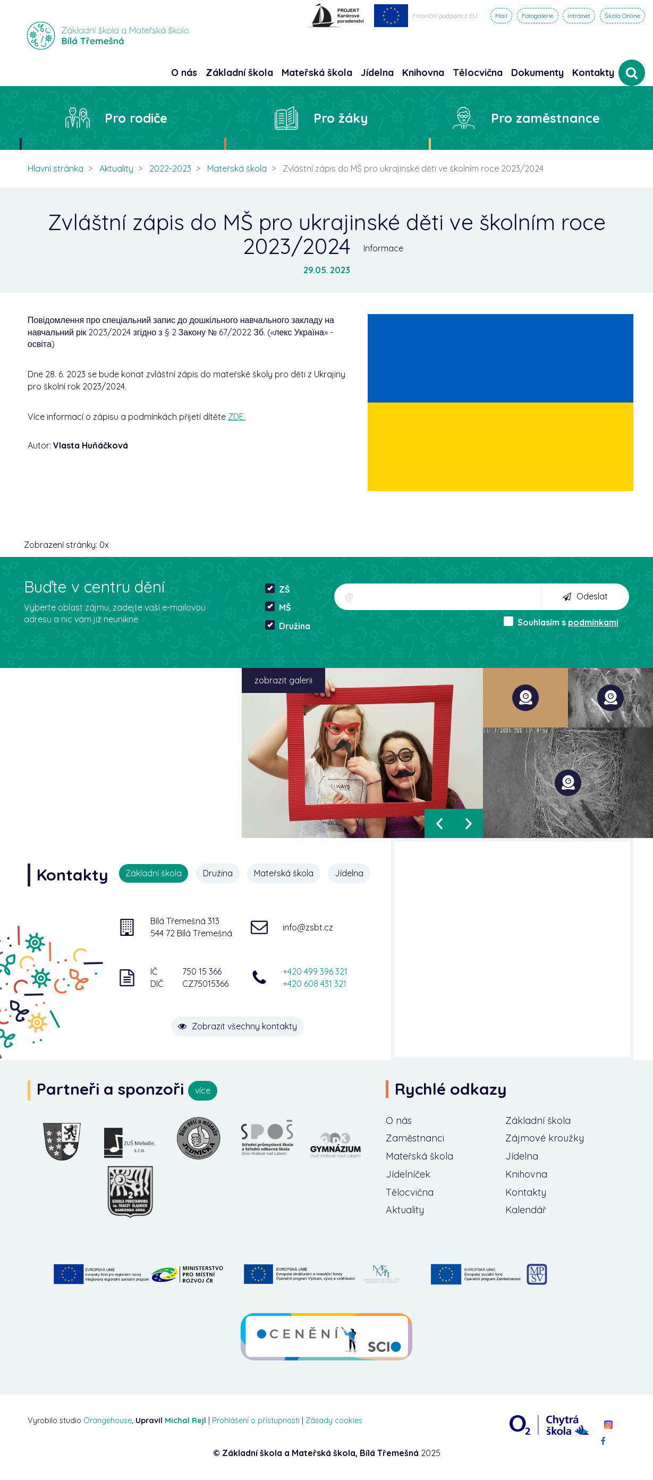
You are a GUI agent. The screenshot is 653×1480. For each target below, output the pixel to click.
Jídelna (349, 873)
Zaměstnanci (415, 1138)
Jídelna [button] (377, 72)
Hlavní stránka (55, 168)
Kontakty (593, 72)
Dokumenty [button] (537, 72)
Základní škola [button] (239, 72)
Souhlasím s (561, 622)
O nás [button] (184, 72)
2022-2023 (170, 168)
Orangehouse (107, 1420)
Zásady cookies (334, 1420)
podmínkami (593, 622)
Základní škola (538, 1120)
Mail (501, 16)
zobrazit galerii (283, 680)
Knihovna (526, 1174)
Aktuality (116, 168)
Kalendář (525, 1210)
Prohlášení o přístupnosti (256, 1420)
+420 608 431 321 (314, 983)
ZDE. (236, 416)
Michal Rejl (185, 1420)
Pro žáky (340, 118)
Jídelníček (408, 1174)
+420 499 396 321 (315, 971)
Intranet (578, 16)
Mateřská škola (237, 168)
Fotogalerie (538, 16)
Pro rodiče (136, 118)
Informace (383, 248)
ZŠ (277, 589)
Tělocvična (410, 1192)
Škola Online (622, 16)
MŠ (278, 607)
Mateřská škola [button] (317, 72)
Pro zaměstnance (545, 118)
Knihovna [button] (423, 72)
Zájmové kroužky (544, 1138)
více (202, 1090)
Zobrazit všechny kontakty (237, 1026)
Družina (287, 625)
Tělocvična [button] (478, 72)
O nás (399, 1120)
